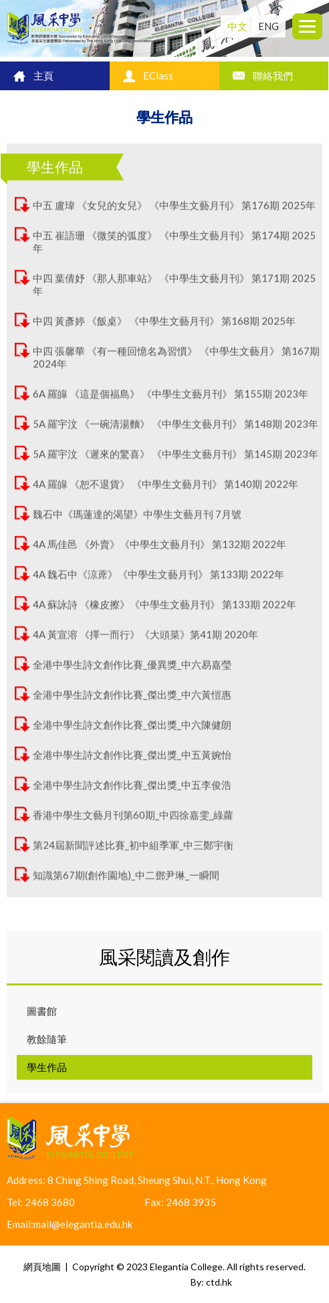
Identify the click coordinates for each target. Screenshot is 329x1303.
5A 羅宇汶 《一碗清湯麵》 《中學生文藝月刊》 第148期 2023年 (175, 429)
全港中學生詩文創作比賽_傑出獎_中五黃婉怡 (132, 760)
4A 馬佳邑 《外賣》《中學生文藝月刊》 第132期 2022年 (159, 550)
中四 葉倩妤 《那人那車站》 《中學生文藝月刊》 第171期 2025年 (174, 289)
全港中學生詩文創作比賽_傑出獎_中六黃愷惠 (132, 700)
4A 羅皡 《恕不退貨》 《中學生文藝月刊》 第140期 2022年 (165, 489)
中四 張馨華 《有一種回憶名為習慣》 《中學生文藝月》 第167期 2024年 (176, 362)
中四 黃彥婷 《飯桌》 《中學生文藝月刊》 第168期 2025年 (164, 326)
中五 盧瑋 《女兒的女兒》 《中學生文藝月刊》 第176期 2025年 (174, 211)
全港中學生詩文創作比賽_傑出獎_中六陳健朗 (132, 730)
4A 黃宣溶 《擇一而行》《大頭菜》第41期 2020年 (145, 640)
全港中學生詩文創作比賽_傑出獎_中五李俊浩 (132, 790)
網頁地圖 (42, 1266)
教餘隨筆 (47, 1039)
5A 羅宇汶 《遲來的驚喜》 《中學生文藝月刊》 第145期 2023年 (175, 459)
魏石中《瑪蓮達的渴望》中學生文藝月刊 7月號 (137, 519)
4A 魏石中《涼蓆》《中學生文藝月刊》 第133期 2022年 (158, 580)
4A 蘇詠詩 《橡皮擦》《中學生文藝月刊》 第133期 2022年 (164, 610)
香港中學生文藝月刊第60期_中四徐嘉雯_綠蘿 (133, 820)
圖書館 (42, 1011)
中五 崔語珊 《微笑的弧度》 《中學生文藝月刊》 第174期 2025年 (174, 247)
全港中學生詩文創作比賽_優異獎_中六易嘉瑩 (132, 670)
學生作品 (47, 1067)
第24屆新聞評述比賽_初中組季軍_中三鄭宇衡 (133, 850)
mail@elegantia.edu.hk (82, 1224)
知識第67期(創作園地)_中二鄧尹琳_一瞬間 (126, 880)
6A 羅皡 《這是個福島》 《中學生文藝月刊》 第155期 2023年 (170, 399)
